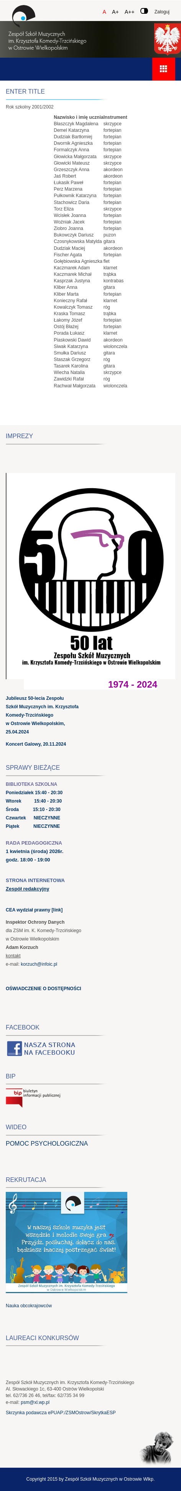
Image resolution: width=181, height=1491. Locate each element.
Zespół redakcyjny (27, 889)
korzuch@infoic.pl (39, 964)
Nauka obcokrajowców (29, 1305)
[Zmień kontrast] (144, 11)
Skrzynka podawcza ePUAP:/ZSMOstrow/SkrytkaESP (61, 1412)
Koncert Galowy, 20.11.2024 (36, 744)
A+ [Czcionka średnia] (115, 12)
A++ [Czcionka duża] (130, 12)
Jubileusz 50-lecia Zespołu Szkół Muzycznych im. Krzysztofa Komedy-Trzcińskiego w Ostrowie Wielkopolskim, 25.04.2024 (42, 715)
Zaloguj (162, 12)
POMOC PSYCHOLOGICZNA (47, 1143)
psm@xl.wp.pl (35, 1402)
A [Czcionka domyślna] (104, 12)
